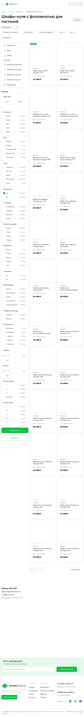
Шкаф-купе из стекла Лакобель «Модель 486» (42, 159)
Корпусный (9, 210)
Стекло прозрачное (12, 305)
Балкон (8, 249)
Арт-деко (9, 171)
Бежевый (8, 141)
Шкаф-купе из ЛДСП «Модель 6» (67, 72)
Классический (10, 179)
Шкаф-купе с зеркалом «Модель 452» (68, 202)
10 (7, 410)
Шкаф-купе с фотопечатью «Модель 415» (42, 549)
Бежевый (8, 145)
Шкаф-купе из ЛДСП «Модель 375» (40, 72)
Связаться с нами (9, 697)
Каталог (32, 687)
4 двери (8, 236)
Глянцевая (9, 315)
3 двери (8, 232)
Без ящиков (9, 397)
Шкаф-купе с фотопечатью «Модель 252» (69, 419)
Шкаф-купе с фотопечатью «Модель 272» (69, 463)
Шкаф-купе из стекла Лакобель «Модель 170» (42, 115)
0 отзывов (41, 76)
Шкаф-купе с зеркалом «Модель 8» (68, 245)
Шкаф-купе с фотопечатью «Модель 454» (69, 549)
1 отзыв (68, 206)
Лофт (7, 183)
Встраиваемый (10, 207)
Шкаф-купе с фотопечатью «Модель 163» (69, 332)
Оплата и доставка (47, 690)
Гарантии (43, 694)
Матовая (8, 319)
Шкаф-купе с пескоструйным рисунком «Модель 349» (42, 332)
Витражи (8, 289)
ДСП (7, 124)
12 (7, 418)
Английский (9, 167)
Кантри (8, 175)
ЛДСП (8, 128)
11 (6, 414)
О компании (33, 690)
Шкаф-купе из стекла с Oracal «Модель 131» (68, 159)
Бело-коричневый (11, 149)
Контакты (32, 697)
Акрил (8, 116)
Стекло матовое (10, 301)
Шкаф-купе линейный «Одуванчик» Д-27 (40, 200)
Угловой (8, 218)
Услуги (31, 694)
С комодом (9, 340)
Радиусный (9, 214)
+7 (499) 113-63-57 (7, 595)
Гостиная (8, 253)
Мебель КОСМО (9, 588)
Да (7, 193)
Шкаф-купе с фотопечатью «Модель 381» (69, 506)
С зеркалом (9, 336)
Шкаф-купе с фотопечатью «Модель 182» (42, 376)
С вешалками (10, 332)
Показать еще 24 (75, 569)
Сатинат (8, 297)
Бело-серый (9, 157)
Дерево (8, 120)
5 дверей (8, 240)
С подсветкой (10, 344)
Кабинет (8, 261)
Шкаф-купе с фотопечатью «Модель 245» (42, 419)
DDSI (81, 713)
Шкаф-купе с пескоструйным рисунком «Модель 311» (69, 289)
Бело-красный (10, 153)
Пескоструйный (10, 293)
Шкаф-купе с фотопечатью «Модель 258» (42, 463)
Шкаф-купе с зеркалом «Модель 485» (41, 245)
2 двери (8, 228)
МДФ (8, 132)
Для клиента (44, 687)
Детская (8, 257)
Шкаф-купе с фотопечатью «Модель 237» (69, 376)
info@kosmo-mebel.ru (65, 692)
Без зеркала (9, 328)
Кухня (7, 265)
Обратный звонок (66, 669)
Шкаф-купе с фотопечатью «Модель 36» (42, 506)
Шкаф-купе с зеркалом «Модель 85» (41, 289)
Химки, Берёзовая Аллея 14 (11, 591)
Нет (7, 197)
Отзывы (43, 697)
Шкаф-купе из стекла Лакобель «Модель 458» (69, 115)
